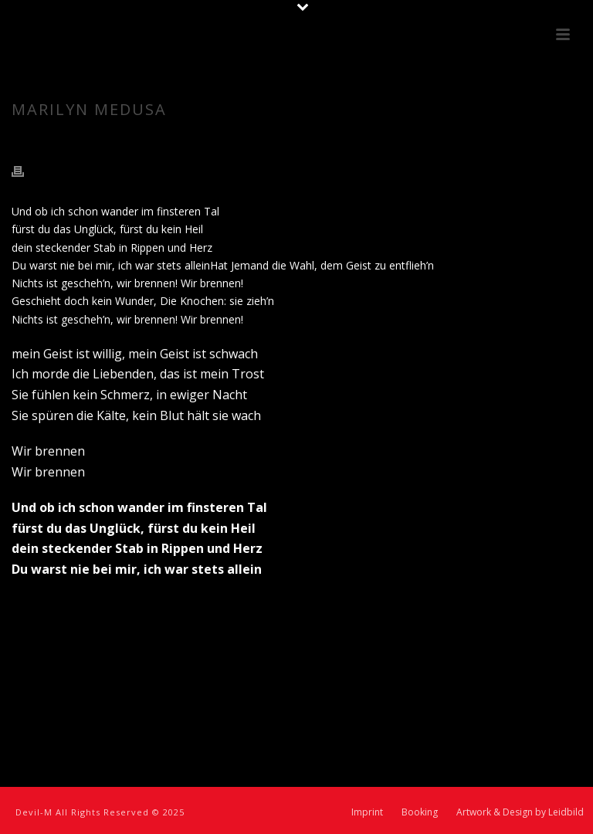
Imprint (367, 812)
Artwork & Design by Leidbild (520, 812)
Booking (420, 812)
